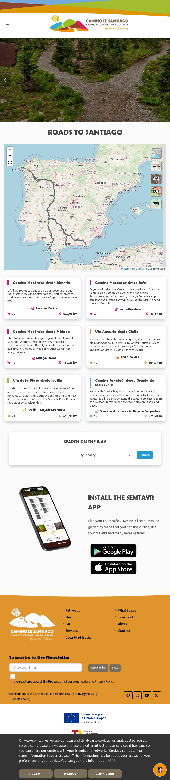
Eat (67, 624)
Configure (104, 773)
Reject (70, 773)
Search (144, 455)
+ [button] (10, 150)
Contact (124, 631)
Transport (125, 617)
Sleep (69, 617)
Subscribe (98, 668)
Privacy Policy (104, 681)
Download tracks (78, 637)
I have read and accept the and (62, 681)
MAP (156, 166)
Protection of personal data (68, 681)
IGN (156, 191)
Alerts (122, 624)
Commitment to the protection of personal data (40, 694)
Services (71, 631)
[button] (5, 80)
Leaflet (127, 269)
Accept (35, 773)
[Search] (45, 455)
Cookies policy (20, 699)
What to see (127, 610)
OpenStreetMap (144, 269)
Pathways (72, 610)
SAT (156, 179)
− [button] (10, 156)
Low (115, 668)
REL (156, 204)
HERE (111, 761)
